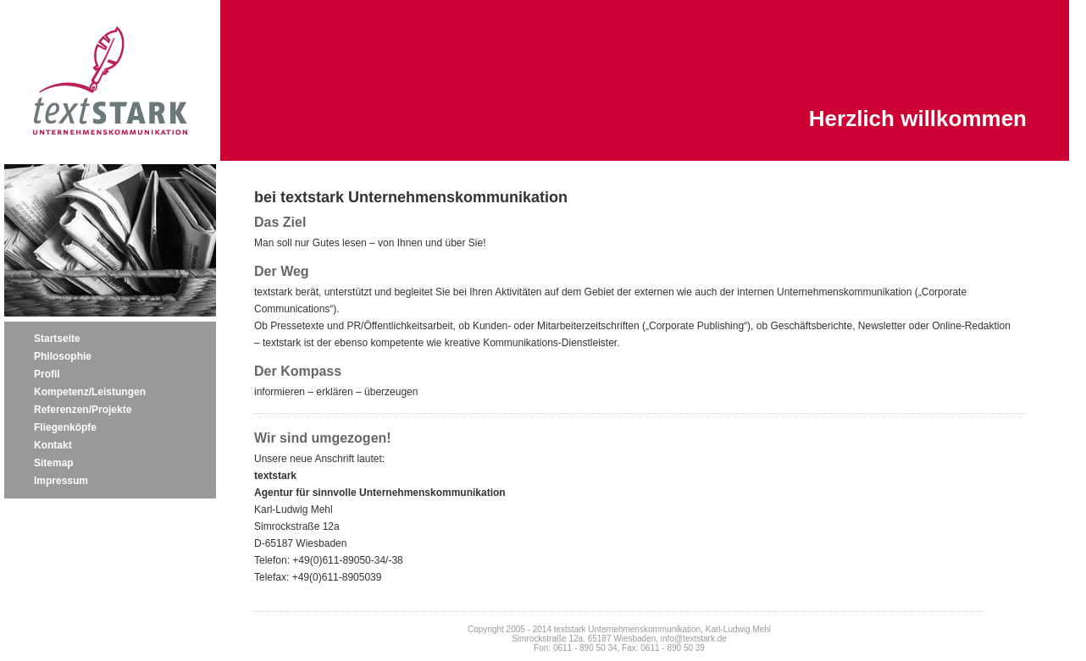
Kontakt (53, 445)
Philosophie (62, 356)
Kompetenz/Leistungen (90, 392)
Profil (47, 374)
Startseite (57, 338)
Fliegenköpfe (65, 427)
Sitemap (54, 463)
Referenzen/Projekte (82, 410)
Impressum (61, 481)
